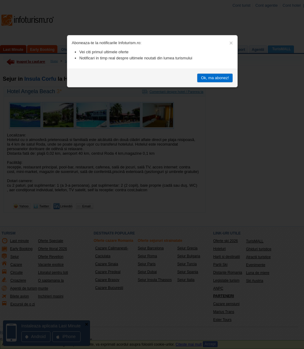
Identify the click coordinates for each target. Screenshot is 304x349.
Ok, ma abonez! (215, 78)
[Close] (231, 43)
